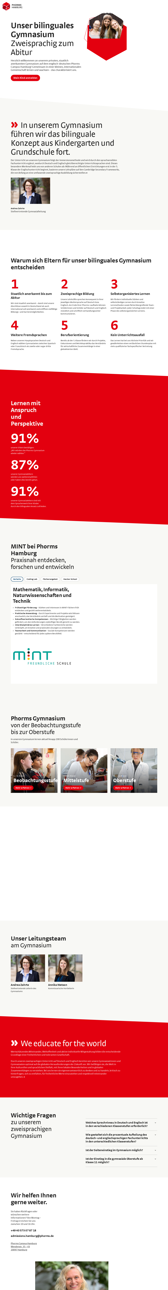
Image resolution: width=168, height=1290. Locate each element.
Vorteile (17, 579)
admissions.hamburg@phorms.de (33, 1236)
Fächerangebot (50, 579)
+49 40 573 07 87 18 (23, 1230)
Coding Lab (32, 579)
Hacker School (70, 579)
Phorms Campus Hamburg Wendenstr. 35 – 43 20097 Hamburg (24, 1247)
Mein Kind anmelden (25, 78)
